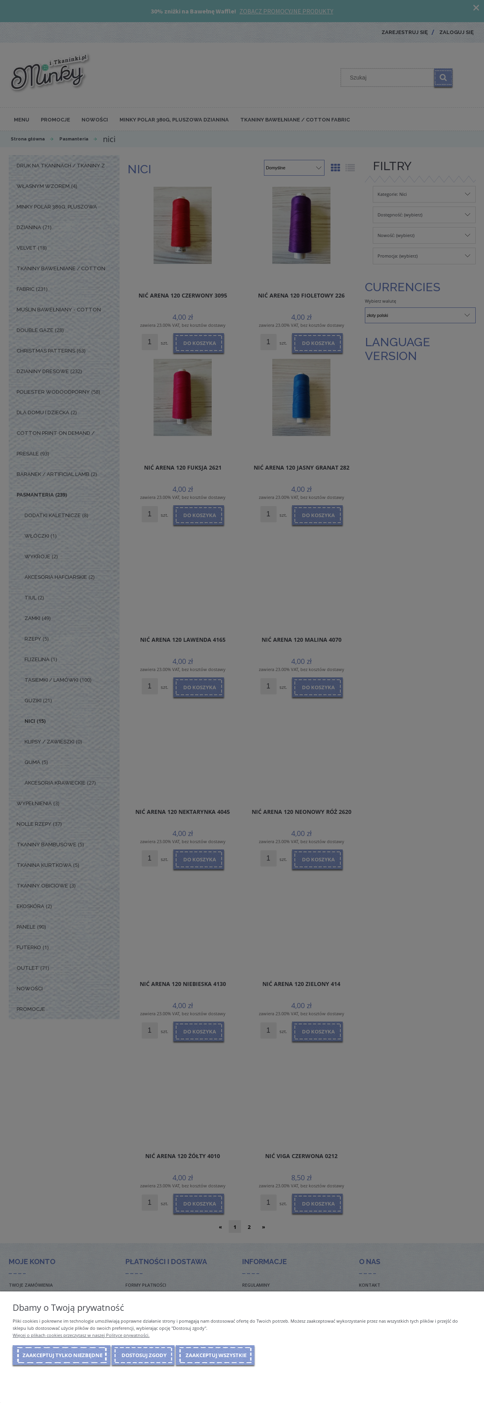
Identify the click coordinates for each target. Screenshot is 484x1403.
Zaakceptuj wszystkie (216, 1355)
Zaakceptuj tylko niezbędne (62, 1355)
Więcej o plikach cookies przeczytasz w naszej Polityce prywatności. (81, 1335)
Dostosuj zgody (144, 1355)
